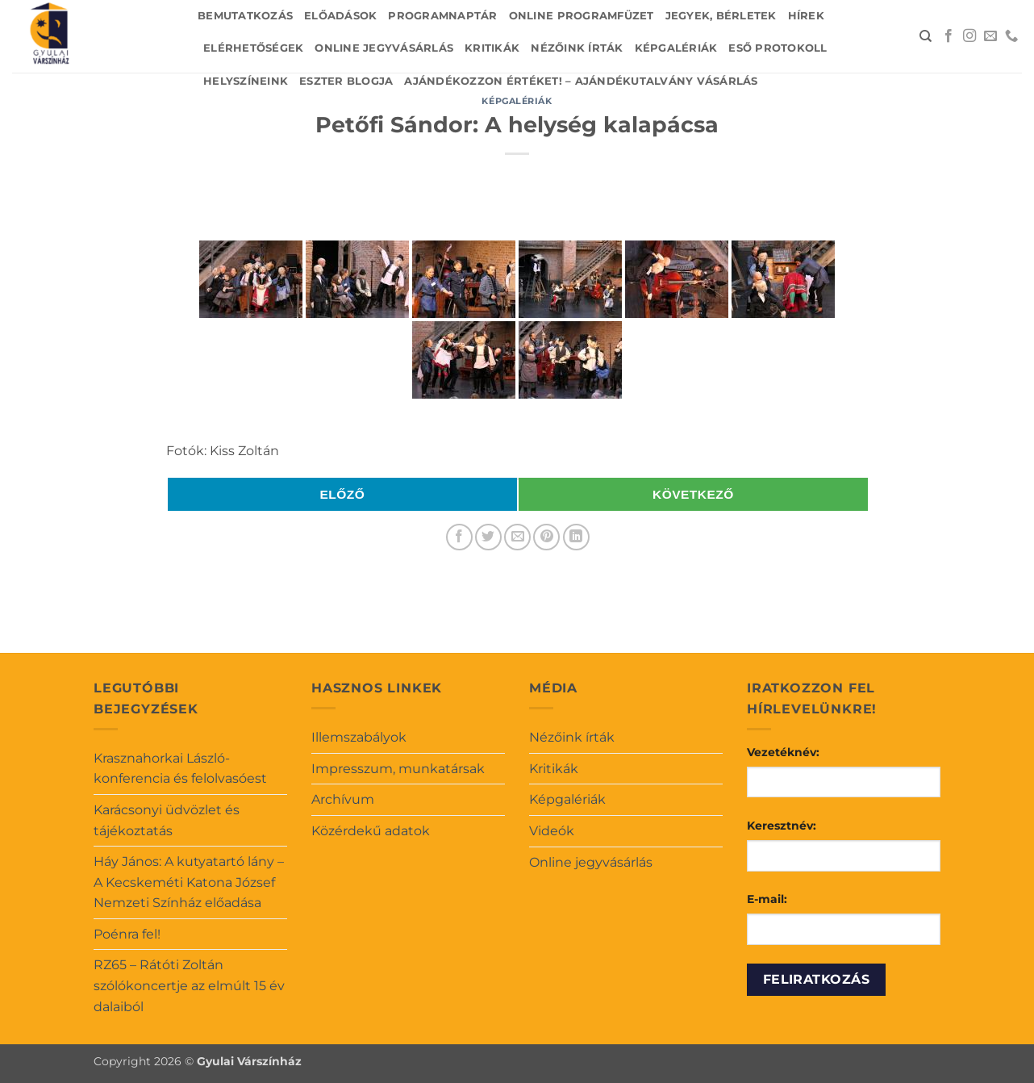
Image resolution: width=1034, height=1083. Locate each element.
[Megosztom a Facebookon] (459, 537)
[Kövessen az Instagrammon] (969, 36)
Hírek (806, 16)
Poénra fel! (127, 934)
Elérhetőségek (253, 48)
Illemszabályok (359, 737)
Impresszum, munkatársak (398, 768)
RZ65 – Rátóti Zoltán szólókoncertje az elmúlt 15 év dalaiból (189, 985)
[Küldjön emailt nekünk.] (990, 36)
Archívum (342, 799)
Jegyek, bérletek (721, 16)
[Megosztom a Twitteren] (488, 537)
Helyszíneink (245, 81)
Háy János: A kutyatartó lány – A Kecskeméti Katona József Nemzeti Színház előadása (189, 882)
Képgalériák (676, 48)
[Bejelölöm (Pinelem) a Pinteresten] (546, 537)
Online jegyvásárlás (384, 48)
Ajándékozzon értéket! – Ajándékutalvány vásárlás (580, 81)
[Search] (925, 36)
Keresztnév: (781, 825)
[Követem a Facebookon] (948, 36)
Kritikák (492, 48)
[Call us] (1011, 36)
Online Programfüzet (581, 16)
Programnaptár (442, 16)
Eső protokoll (777, 48)
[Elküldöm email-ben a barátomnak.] (517, 537)
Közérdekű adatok (370, 830)
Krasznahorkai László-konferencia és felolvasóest (180, 769)
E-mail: (767, 899)
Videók (551, 830)
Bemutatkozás (245, 16)
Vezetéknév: (783, 752)
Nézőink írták (577, 48)
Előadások (340, 16)
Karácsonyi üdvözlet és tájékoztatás (167, 820)
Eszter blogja (346, 81)
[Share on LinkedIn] (576, 537)
